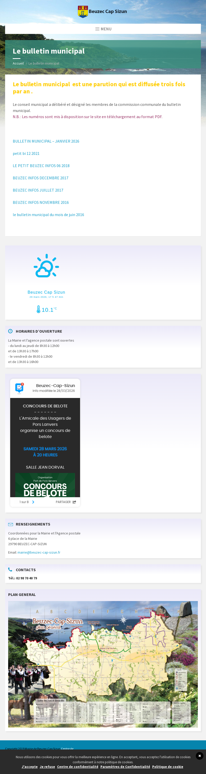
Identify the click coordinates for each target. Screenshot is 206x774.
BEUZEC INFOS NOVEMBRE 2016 (41, 202)
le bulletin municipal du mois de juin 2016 (48, 214)
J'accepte (30, 767)
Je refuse (47, 767)
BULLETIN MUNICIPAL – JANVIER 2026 (46, 141)
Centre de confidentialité (77, 767)
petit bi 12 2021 (26, 153)
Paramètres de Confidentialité (125, 767)
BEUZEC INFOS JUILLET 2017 (38, 190)
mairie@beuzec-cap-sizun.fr (39, 552)
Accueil (18, 63)
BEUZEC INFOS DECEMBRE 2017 (40, 177)
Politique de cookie (167, 767)
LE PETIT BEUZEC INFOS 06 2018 (41, 165)
